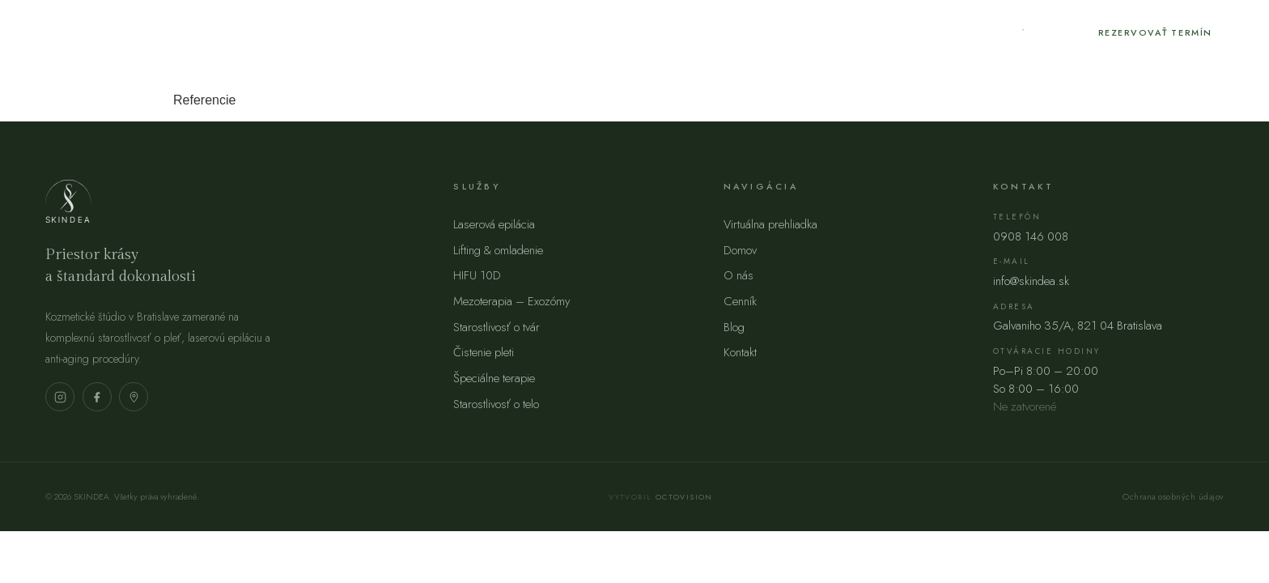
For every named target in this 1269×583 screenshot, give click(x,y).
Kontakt (783, 32)
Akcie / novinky (616, 32)
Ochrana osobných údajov (1173, 497)
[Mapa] (133, 396)
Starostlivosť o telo (496, 404)
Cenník (443, 32)
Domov (740, 250)
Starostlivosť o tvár (496, 327)
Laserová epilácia (494, 224)
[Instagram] (1020, 32)
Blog (514, 32)
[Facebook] (1057, 32)
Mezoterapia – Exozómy (511, 301)
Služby (363, 32)
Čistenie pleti (483, 352)
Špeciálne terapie (494, 378)
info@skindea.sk (1031, 281)
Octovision (684, 497)
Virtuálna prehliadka (770, 224)
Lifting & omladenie (498, 250)
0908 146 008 (1030, 236)
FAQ (715, 32)
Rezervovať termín (1155, 32)
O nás (291, 32)
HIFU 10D (477, 275)
